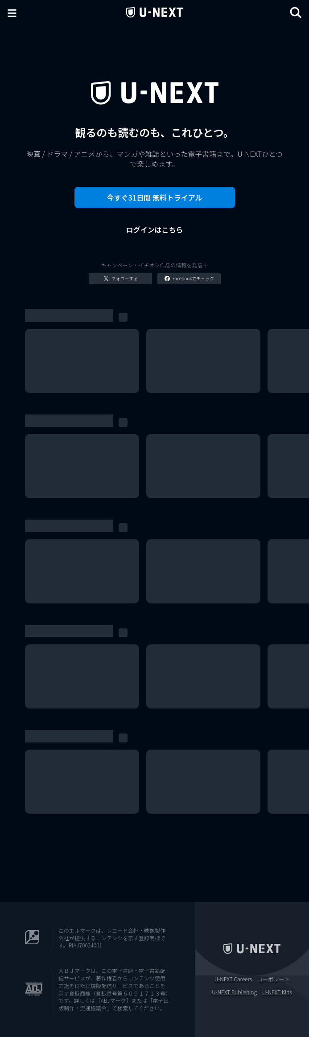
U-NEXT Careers (233, 979)
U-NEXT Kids (277, 992)
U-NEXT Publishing (234, 992)
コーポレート (273, 979)
